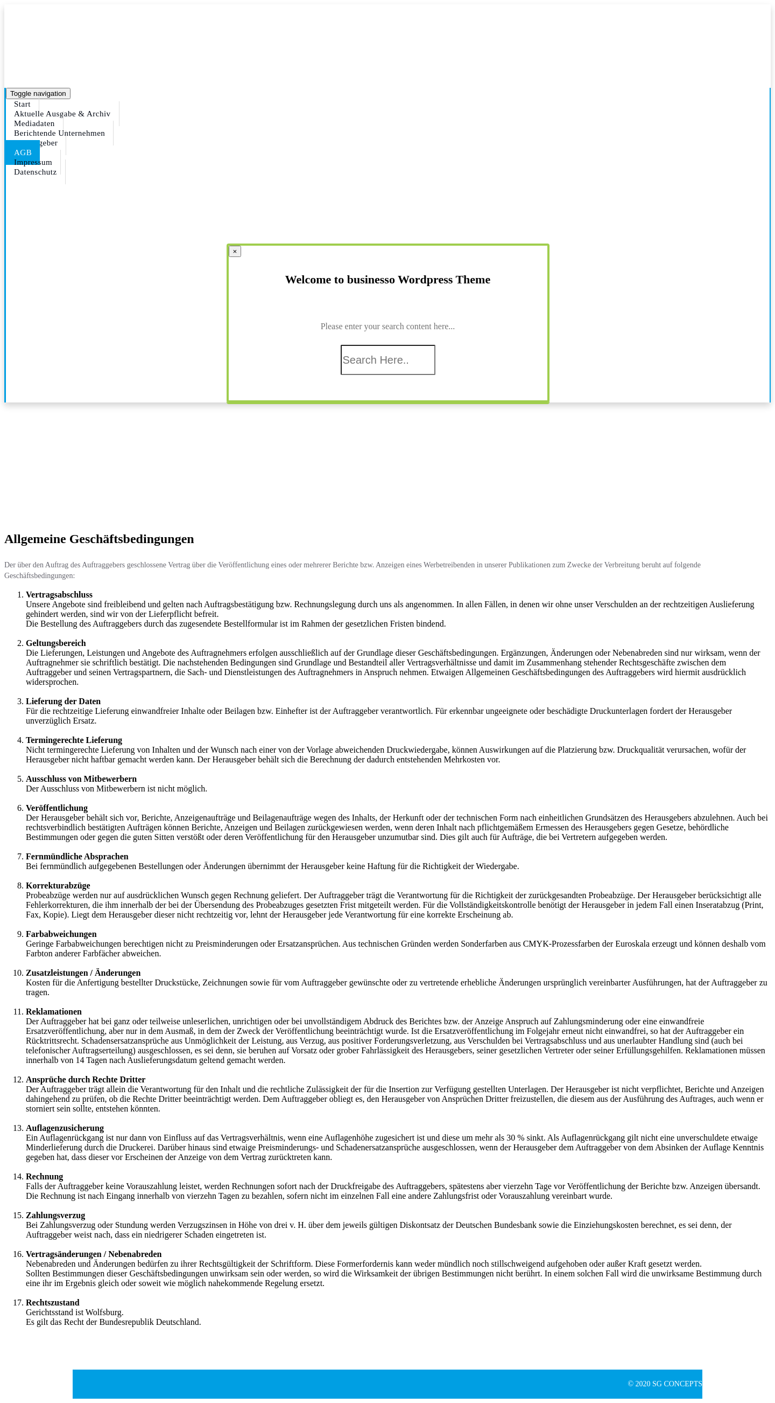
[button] (32, 1340)
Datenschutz (35, 172)
